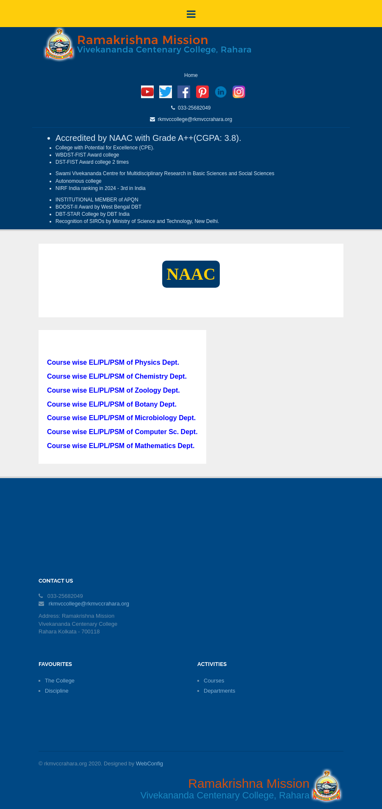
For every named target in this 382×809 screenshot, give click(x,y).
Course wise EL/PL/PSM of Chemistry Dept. (117, 376)
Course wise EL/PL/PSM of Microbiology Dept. (121, 417)
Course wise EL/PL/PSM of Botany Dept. (112, 404)
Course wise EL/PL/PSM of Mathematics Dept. (121, 445)
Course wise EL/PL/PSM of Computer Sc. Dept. (122, 431)
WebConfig (149, 763)
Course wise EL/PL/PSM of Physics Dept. (113, 362)
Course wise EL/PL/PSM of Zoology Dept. (113, 390)
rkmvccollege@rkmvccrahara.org (193, 119)
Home (191, 75)
